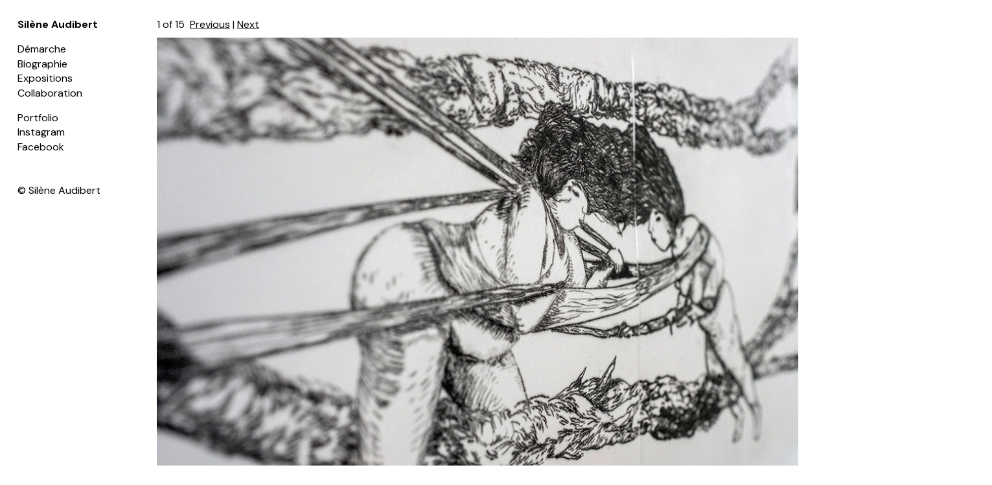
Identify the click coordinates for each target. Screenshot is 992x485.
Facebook (40, 147)
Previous (210, 24)
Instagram (41, 132)
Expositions (45, 78)
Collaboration (49, 93)
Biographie (42, 64)
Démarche (41, 49)
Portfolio (37, 117)
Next (248, 24)
